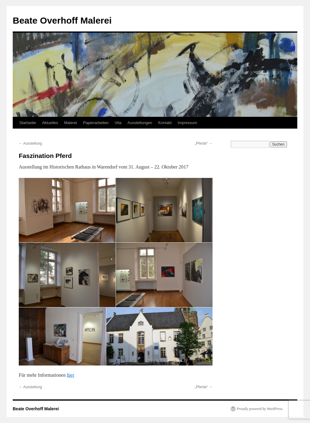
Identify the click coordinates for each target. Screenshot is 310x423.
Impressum (187, 122)
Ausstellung (30, 143)
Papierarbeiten (96, 122)
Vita (118, 122)
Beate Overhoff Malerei (62, 20)
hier (70, 375)
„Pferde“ (204, 143)
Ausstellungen (139, 122)
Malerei (70, 122)
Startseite (27, 122)
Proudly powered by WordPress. (260, 409)
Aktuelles (50, 122)
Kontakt (165, 122)
